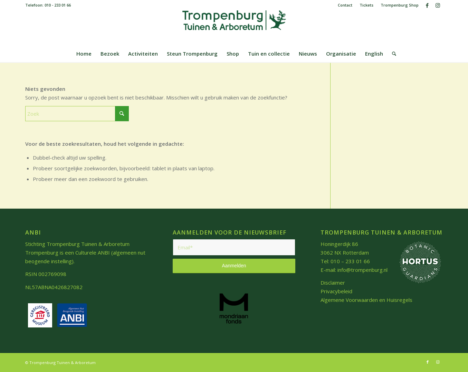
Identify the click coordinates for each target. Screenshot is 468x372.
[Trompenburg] (234, 27)
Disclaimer (333, 282)
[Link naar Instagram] (438, 5)
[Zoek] (392, 53)
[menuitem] (345, 5)
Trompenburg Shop (400, 5)
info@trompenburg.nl (362, 269)
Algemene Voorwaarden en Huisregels (366, 299)
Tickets (366, 5)
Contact (345, 5)
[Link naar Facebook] (427, 5)
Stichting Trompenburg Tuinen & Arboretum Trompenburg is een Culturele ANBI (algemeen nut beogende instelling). (85, 252)
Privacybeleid (336, 291)
